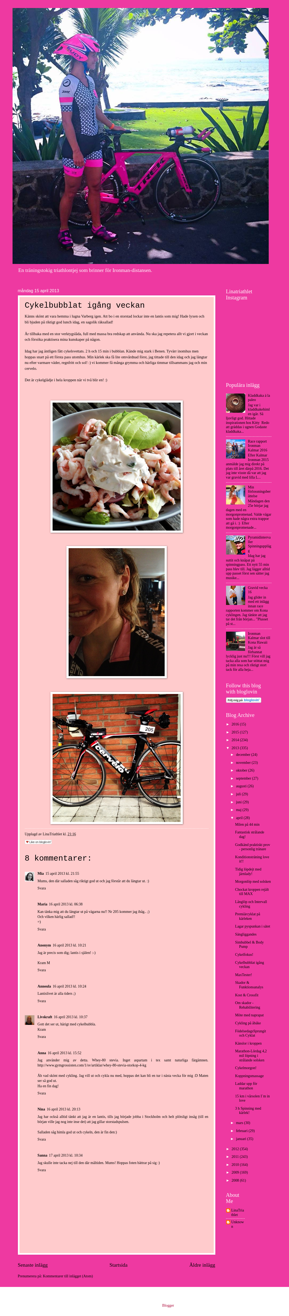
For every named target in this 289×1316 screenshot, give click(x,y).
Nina (41, 1109)
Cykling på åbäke (248, 1023)
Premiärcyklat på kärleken (247, 916)
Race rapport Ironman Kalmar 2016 (257, 445)
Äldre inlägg (202, 1265)
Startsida (118, 1265)
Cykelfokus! (244, 955)
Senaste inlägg (33, 1265)
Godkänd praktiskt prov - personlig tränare (252, 847)
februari (242, 1131)
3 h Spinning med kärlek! (248, 1110)
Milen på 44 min (247, 824)
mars (240, 1123)
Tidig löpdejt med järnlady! (248, 871)
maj (239, 810)
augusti (241, 786)
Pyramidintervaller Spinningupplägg (259, 544)
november (244, 763)
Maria (42, 904)
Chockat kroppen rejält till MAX (252, 892)
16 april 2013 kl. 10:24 (69, 986)
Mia (41, 874)
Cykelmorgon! (245, 1068)
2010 (236, 1165)
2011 (236, 1157)
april (240, 818)
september (244, 778)
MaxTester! (243, 975)
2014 (236, 740)
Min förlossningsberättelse (259, 491)
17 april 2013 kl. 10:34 (65, 1155)
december (243, 755)
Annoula (44, 986)
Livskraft (45, 1017)
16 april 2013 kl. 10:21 (69, 945)
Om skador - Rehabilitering (247, 1005)
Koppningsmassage (249, 1076)
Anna (42, 1053)
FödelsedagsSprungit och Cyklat (250, 1033)
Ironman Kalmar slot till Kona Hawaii (259, 638)
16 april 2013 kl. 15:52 (64, 1053)
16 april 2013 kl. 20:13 (63, 1109)
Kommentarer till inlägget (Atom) (68, 1276)
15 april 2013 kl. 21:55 (62, 874)
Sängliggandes (245, 934)
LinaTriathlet (237, 1212)
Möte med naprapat (249, 1015)
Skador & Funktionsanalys (249, 985)
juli (239, 794)
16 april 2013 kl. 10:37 (71, 1017)
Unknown (237, 1224)
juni (239, 802)
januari (241, 1139)
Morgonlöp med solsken (253, 882)
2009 (236, 1172)
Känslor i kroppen (248, 1043)
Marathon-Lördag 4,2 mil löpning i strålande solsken (251, 1055)
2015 (236, 732)
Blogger (168, 1305)
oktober (242, 770)
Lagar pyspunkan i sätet (252, 926)
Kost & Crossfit (246, 995)
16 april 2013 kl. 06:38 (65, 904)
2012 (236, 1149)
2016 (236, 724)
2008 (236, 1180)
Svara (42, 888)
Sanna (42, 1155)
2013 (236, 748)
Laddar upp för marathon (246, 1086)
